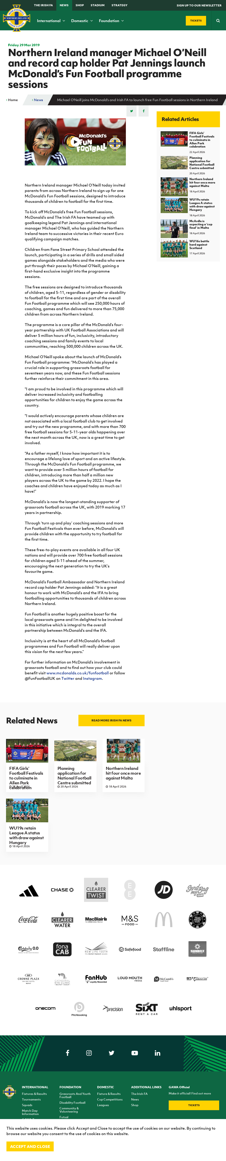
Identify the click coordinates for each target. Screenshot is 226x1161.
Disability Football (72, 1102)
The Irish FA (43, 5)
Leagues (103, 1105)
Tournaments (31, 1099)
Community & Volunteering (69, 1109)
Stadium (98, 5)
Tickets (194, 1105)
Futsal (64, 1117)
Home (12, 100)
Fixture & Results (109, 1094)
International (51, 20)
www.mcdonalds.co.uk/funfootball (77, 673)
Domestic (82, 20)
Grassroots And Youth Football (75, 1095)
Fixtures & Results (34, 1094)
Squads (27, 1105)
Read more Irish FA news (111, 720)
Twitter (67, 678)
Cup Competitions (110, 1099)
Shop (80, 5)
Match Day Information (30, 1112)
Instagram (92, 678)
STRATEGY (119, 5)
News (64, 5)
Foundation (111, 20)
